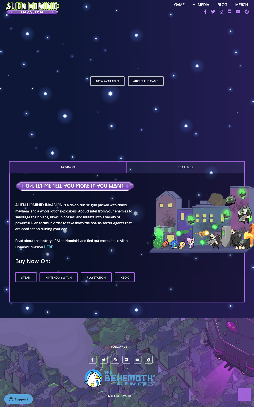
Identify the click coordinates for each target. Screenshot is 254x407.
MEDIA (201, 5)
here (48, 246)
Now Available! (107, 81)
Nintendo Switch (59, 277)
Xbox (125, 277)
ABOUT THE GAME (145, 81)
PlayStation (96, 277)
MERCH (240, 5)
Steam (25, 277)
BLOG (220, 5)
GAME (178, 5)
